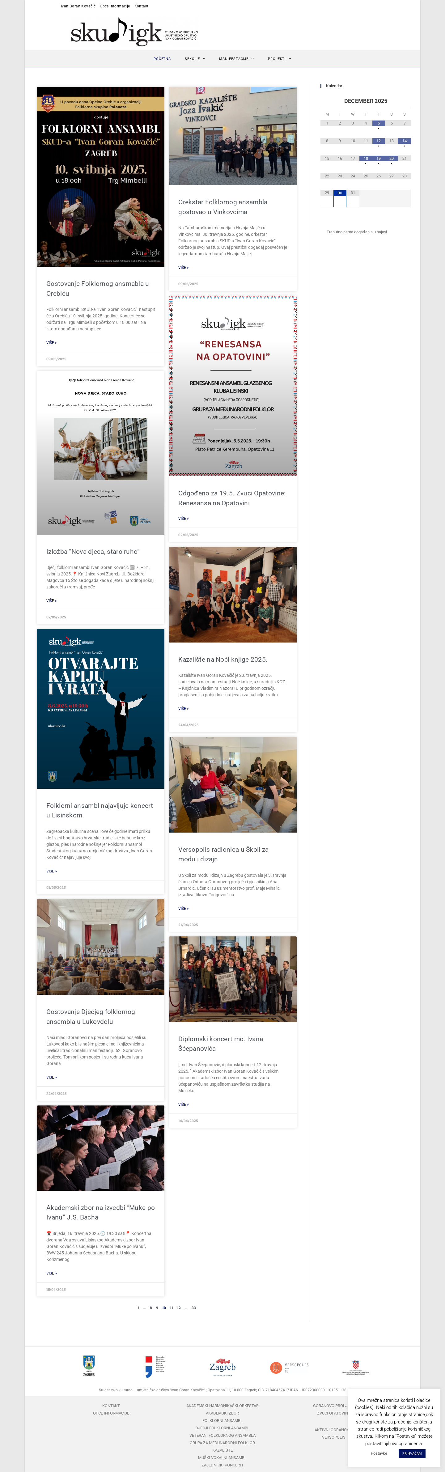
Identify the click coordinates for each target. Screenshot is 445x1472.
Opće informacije (115, 6)
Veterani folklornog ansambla (222, 1435)
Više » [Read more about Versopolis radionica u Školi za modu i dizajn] (183, 908)
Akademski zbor (222, 1413)
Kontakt (141, 6)
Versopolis (333, 1437)
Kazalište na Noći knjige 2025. (223, 659)
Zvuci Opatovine (333, 1413)
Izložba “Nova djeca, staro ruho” (93, 551)
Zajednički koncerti (222, 1465)
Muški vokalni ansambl (222, 1457)
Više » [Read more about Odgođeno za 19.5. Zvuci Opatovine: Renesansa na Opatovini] (183, 518)
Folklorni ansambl (222, 1420)
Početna (162, 59)
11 (171, 1307)
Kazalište (222, 1450)
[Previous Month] (326, 101)
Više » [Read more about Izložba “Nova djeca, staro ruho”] (51, 601)
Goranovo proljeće (333, 1405)
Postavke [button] (379, 1453)
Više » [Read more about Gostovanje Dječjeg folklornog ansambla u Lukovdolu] (51, 1077)
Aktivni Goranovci (334, 1429)
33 (194, 1307)
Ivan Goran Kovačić (78, 6)
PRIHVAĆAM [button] (412, 1454)
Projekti (279, 59)
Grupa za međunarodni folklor (222, 1442)
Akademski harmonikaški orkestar (222, 1405)
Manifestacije (236, 59)
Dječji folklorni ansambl (222, 1428)
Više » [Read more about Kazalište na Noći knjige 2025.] (183, 708)
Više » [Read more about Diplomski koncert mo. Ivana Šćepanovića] (183, 1104)
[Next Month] (404, 101)
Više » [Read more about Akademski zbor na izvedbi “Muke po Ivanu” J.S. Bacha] (51, 1273)
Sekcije (195, 59)
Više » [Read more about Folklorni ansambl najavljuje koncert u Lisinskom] (51, 871)
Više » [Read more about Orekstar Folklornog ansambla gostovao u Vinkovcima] (183, 267)
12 (179, 1307)
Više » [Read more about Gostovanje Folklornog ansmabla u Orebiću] (51, 343)
